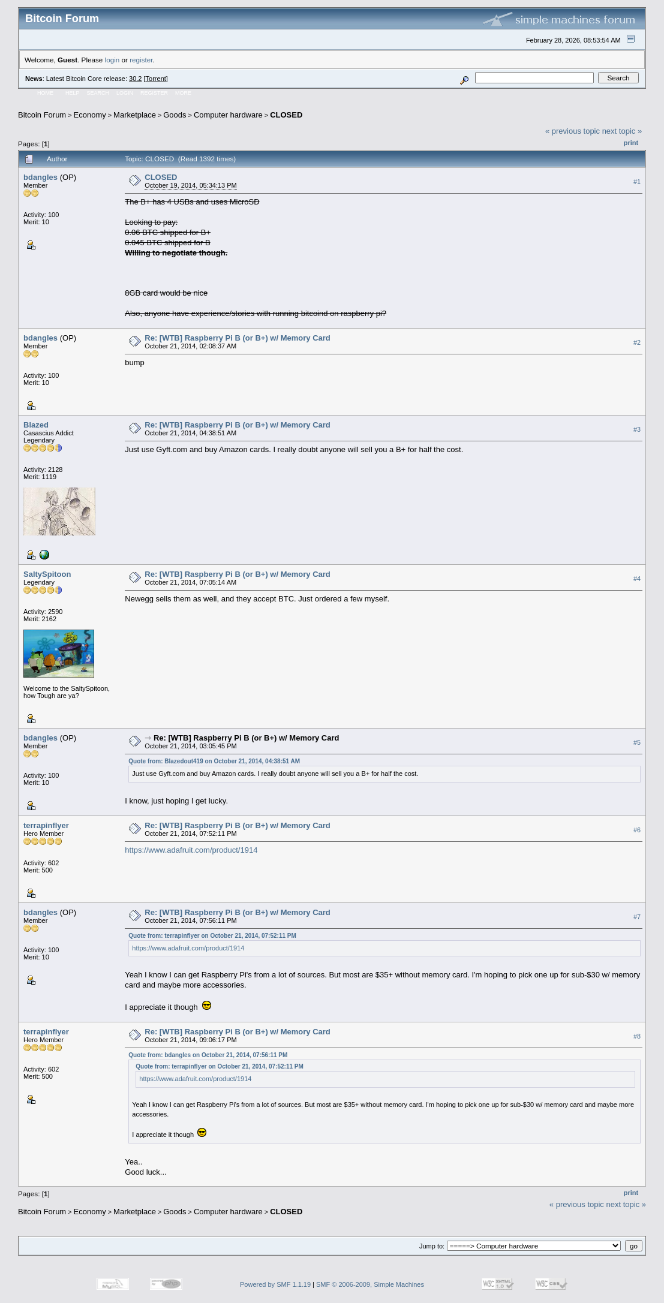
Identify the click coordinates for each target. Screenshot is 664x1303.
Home (45, 93)
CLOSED (286, 114)
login (112, 60)
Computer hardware (228, 114)
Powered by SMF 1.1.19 (275, 1284)
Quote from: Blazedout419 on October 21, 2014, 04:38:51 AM (214, 761)
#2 (637, 342)
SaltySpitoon (47, 574)
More (183, 93)
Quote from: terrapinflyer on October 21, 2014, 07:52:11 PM (212, 935)
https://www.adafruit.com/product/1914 (191, 849)
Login (124, 93)
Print (631, 142)
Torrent (156, 78)
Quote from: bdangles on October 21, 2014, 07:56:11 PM (207, 1055)
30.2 (135, 78)
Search (98, 93)
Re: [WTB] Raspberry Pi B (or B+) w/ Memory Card (238, 337)
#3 (637, 429)
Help (72, 93)
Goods (174, 114)
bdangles (40, 177)
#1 (637, 181)
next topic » (622, 131)
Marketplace (134, 114)
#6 (637, 829)
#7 (637, 916)
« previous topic (572, 131)
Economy (90, 114)
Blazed (36, 424)
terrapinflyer (46, 825)
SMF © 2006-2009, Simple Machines (370, 1284)
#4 (637, 578)
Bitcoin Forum (42, 114)
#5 (637, 742)
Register (154, 93)
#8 (637, 1036)
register (141, 60)
